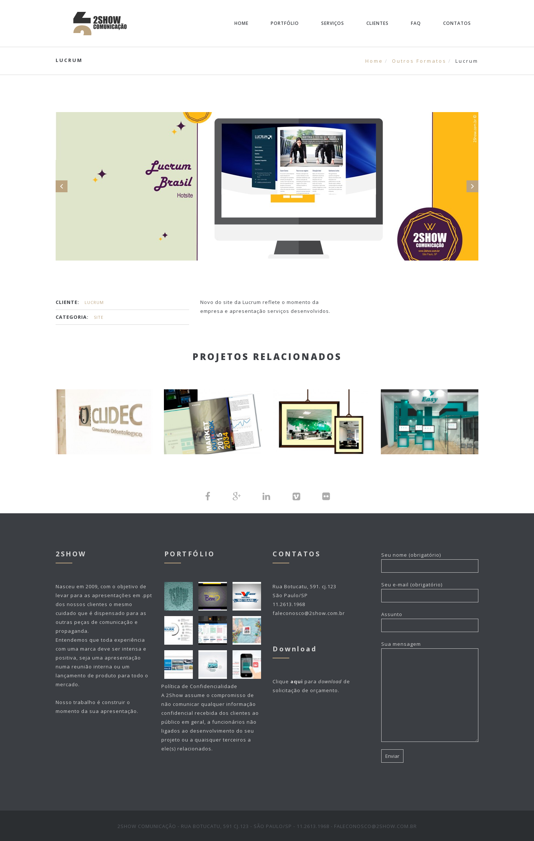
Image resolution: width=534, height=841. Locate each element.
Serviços (332, 23)
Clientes (377, 23)
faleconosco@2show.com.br (309, 612)
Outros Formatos (419, 61)
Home (241, 23)
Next (472, 186)
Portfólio (285, 23)
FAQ (416, 23)
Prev (61, 186)
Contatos (457, 23)
